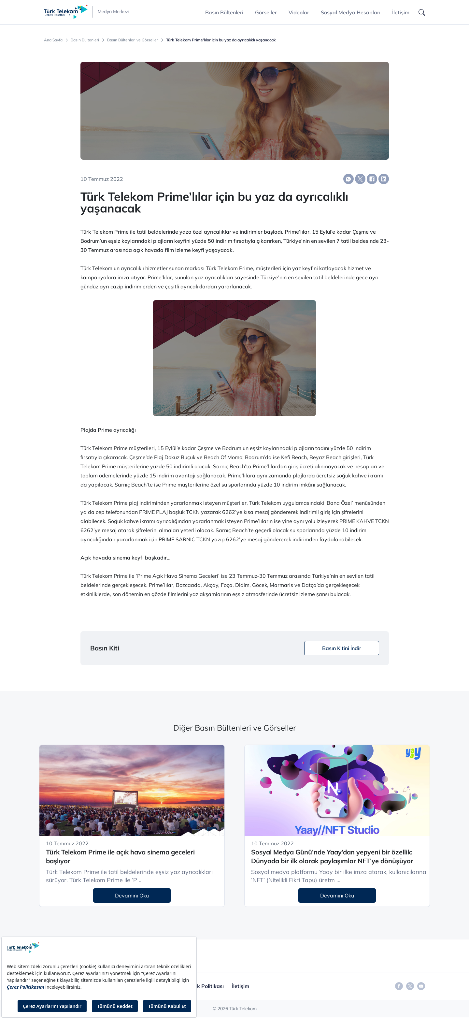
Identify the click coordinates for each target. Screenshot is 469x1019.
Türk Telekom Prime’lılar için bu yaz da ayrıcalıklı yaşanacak (221, 40)
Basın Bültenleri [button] (224, 12)
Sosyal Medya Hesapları (350, 12)
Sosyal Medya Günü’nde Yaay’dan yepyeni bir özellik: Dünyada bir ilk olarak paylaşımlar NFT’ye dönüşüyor (332, 856)
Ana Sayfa (53, 40)
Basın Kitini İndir (341, 648)
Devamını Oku (132, 895)
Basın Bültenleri (85, 40)
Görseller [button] (266, 12)
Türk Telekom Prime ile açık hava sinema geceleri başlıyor (120, 856)
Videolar (299, 12)
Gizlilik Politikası (204, 986)
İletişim (400, 12)
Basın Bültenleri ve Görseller (132, 40)
